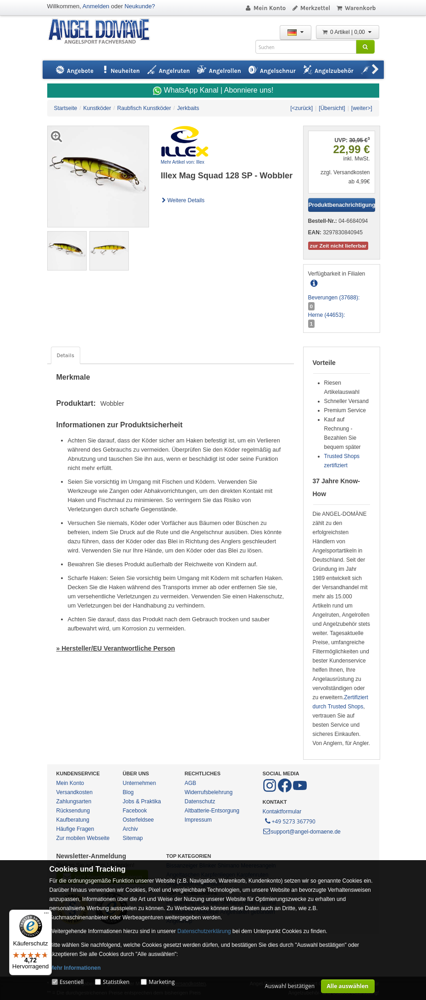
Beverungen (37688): (334, 297)
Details (65, 355)
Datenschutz (200, 801)
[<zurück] (301, 108)
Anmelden (96, 6)
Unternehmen (139, 783)
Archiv (130, 829)
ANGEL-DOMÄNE (103, 32)
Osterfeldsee (138, 820)
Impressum (198, 820)
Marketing (162, 982)
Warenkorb (356, 8)
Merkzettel (310, 8)
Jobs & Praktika (142, 801)
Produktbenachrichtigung (342, 205)
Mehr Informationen (75, 968)
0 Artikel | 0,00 (347, 32)
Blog (128, 792)
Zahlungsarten (74, 801)
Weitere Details (183, 200)
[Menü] (46, 915)
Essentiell (71, 982)
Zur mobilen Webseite (83, 838)
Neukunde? (140, 6)
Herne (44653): (326, 315)
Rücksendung (73, 810)
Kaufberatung (72, 820)
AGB (190, 783)
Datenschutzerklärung (204, 931)
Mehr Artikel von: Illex (183, 162)
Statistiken (116, 982)
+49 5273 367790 (289, 820)
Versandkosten (74, 792)
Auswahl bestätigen (290, 986)
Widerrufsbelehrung (209, 792)
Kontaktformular (282, 811)
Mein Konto (265, 8)
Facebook (135, 810)
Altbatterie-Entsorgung (212, 810)
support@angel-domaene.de (302, 832)
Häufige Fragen (75, 829)
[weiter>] (361, 108)
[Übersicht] (332, 108)
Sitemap (133, 838)
